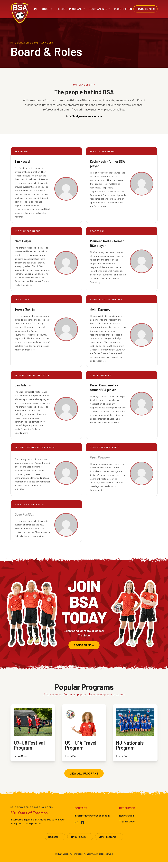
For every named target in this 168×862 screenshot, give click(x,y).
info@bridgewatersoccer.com (84, 116)
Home (34, 8)
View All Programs (84, 773)
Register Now (84, 645)
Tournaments (99, 8)
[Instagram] (76, 822)
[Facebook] (82, 822)
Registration (123, 8)
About (47, 8)
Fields (61, 8)
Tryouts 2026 (145, 8)
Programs (77, 8)
